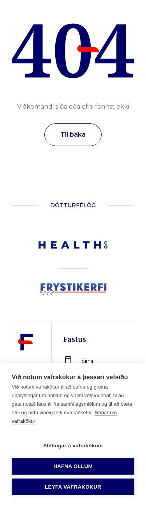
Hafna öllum (73, 466)
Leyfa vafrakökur (73, 487)
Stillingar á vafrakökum (73, 446)
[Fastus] (25, 360)
